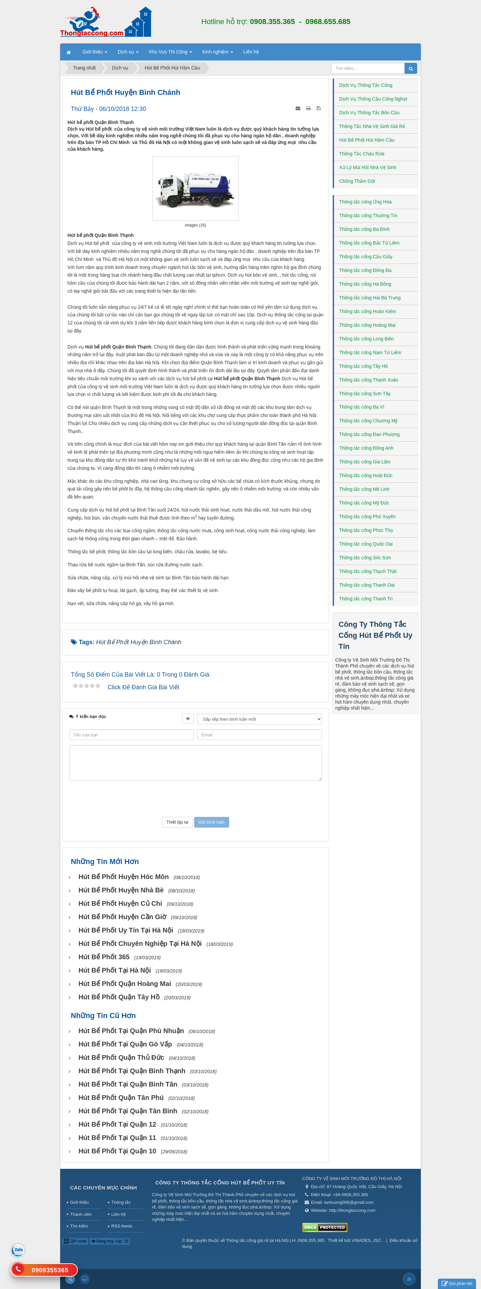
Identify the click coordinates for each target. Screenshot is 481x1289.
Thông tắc (121, 1202)
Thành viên (81, 1214)
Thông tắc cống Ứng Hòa (365, 201)
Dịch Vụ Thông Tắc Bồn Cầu (369, 112)
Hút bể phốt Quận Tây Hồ (119, 997)
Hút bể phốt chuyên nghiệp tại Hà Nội (140, 943)
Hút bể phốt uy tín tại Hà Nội (125, 930)
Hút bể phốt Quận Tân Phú (121, 1097)
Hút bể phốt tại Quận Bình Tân (127, 1084)
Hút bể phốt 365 (104, 957)
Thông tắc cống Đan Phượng (369, 434)
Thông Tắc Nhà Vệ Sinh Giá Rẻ (372, 126)
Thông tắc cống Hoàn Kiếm (367, 311)
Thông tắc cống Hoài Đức (366, 475)
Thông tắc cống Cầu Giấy (366, 256)
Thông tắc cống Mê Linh (364, 489)
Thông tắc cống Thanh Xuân (368, 380)
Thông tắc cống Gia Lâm (365, 461)
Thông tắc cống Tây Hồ (363, 366)
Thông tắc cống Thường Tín (368, 215)
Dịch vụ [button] (128, 53)
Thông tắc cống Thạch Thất (368, 571)
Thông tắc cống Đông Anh (366, 448)
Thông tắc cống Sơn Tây (365, 393)
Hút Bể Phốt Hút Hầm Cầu (366, 140)
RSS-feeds (121, 1226)
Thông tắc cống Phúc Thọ (366, 530)
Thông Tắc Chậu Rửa (361, 153)
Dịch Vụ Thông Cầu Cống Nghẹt (373, 99)
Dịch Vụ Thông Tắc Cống (365, 85)
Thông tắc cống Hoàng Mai (367, 325)
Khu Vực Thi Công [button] (170, 53)
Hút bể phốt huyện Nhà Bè (121, 890)
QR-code (75, 1241)
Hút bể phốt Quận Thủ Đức (121, 1057)
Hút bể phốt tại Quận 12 (117, 1124)
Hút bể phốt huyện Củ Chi (120, 903)
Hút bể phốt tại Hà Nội (114, 970)
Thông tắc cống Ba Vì (361, 407)
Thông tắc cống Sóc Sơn (365, 557)
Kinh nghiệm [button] (217, 53)
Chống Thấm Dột (357, 181)
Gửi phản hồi (457, 1284)
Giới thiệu (79, 1202)
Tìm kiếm (79, 1226)
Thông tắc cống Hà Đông (365, 284)
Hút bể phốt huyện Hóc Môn (123, 876)
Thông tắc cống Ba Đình (364, 229)
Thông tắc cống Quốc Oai (366, 544)
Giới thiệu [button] (95, 53)
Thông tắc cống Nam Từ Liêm (370, 352)
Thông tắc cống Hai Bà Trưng (370, 297)
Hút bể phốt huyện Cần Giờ (122, 916)
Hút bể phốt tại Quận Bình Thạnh (131, 1071)
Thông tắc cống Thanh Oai (367, 585)
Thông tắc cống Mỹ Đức (364, 503)
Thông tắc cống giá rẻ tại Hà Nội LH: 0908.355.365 (275, 1240)
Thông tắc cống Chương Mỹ (368, 420)
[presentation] (195, 799)
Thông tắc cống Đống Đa (365, 270)
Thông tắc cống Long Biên (366, 338)
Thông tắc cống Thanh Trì (366, 598)
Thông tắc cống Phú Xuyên (367, 516)
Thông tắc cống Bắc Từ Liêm (369, 243)
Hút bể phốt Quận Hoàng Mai (124, 983)
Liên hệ (118, 1214)
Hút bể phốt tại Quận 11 (117, 1137)
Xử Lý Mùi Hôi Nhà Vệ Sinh (367, 167)
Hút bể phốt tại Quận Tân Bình (127, 1111)
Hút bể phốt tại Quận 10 (117, 1151)
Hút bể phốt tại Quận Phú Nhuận (131, 1030)
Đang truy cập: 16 (110, 1241)
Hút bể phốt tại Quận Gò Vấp (125, 1044)
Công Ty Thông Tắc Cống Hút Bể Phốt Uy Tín (376, 635)
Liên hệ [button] (251, 51)
